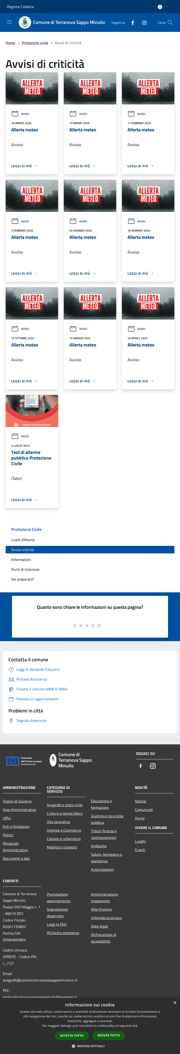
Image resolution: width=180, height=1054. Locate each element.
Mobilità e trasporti (62, 847)
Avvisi (20, 114)
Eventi (140, 849)
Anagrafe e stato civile (64, 805)
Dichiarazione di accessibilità (103, 938)
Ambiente (98, 846)
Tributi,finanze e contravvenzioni (104, 834)
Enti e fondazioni (16, 826)
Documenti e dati (16, 858)
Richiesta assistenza (63, 933)
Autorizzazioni (102, 869)
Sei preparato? (22, 579)
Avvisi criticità (22, 549)
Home (10, 43)
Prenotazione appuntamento (58, 897)
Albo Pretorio (101, 909)
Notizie (140, 801)
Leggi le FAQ (57, 924)
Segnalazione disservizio (57, 912)
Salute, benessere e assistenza (106, 858)
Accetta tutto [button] (72, 1036)
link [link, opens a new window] (135, 1026)
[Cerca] (170, 22)
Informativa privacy (106, 918)
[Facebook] (130, 22)
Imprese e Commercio (64, 830)
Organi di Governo (17, 801)
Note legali (99, 926)
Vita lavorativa (58, 822)
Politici (8, 835)
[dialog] (90, 1026)
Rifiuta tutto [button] (109, 1035)
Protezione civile (35, 43)
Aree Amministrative (19, 809)
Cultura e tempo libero (64, 813)
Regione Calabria (20, 6)
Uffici (7, 818)
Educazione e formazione (101, 804)
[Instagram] (142, 22)
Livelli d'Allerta (23, 540)
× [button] (174, 1003)
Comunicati (144, 809)
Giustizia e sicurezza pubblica (107, 819)
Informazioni (21, 559)
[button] (90, 1046)
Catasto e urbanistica (64, 838)
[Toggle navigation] (9, 22)
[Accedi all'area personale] (160, 6)
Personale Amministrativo (15, 847)
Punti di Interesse (25, 569)
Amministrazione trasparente (104, 897)
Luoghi (140, 841)
